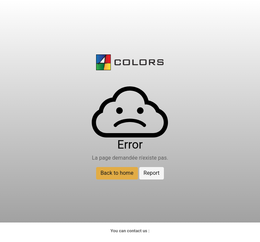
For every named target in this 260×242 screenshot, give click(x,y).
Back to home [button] (117, 173)
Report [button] (152, 173)
